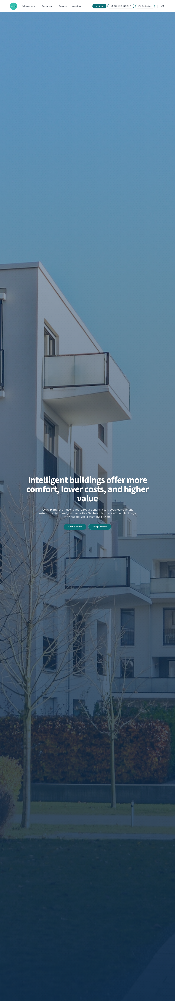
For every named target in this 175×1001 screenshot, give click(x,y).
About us (76, 6)
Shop (99, 6)
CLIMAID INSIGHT (121, 6)
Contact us (145, 6)
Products (63, 6)
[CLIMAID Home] (13, 6)
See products (100, 526)
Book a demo (75, 526)
